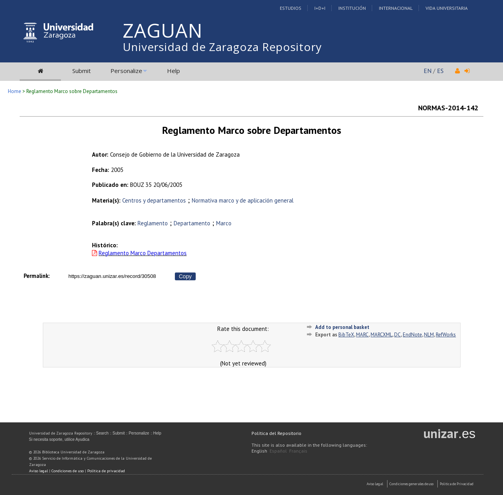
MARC (362, 334)
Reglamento (153, 223)
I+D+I (319, 8)
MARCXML (381, 334)
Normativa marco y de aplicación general (243, 200)
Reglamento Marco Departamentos (143, 253)
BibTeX (346, 334)
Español (278, 451)
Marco (223, 223)
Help (173, 71)
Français (298, 451)
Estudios (290, 8)
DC (397, 334)
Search (102, 433)
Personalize (126, 71)
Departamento (192, 223)
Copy (185, 276)
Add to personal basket (342, 327)
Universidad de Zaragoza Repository (222, 46)
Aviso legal (38, 470)
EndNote (412, 334)
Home (14, 91)
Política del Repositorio (276, 433)
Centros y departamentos (154, 200)
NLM (429, 334)
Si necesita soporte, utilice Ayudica (59, 439)
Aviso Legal (375, 484)
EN (427, 71)
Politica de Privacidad (457, 484)
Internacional (396, 8)
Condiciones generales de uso (411, 484)
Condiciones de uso (67, 470)
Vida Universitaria (447, 8)
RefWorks (446, 334)
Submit (81, 71)
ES (440, 71)
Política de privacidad (106, 470)
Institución (352, 8)
